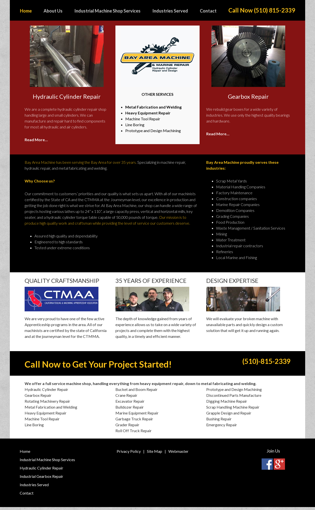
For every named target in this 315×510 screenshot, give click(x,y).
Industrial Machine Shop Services (47, 462)
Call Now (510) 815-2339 (261, 10)
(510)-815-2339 (248, 365)
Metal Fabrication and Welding (153, 107)
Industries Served (34, 487)
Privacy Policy (129, 454)
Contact (26, 496)
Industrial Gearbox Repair (41, 479)
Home (25, 454)
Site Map (154, 454)
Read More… (36, 139)
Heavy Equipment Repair (148, 112)
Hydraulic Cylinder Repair (41, 471)
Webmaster (178, 454)
